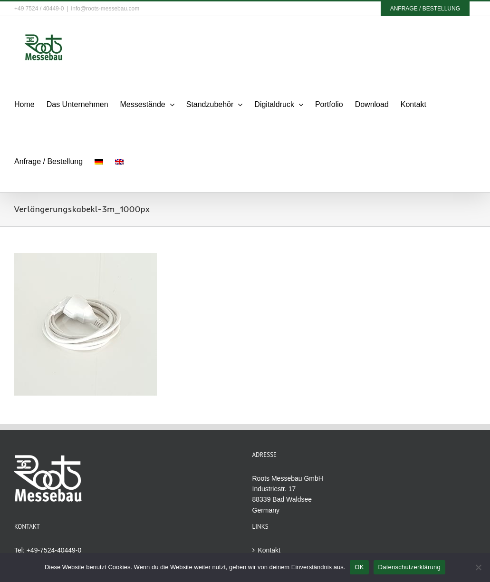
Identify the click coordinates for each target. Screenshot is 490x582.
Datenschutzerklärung (409, 567)
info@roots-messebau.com (105, 8)
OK (359, 567)
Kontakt (269, 550)
